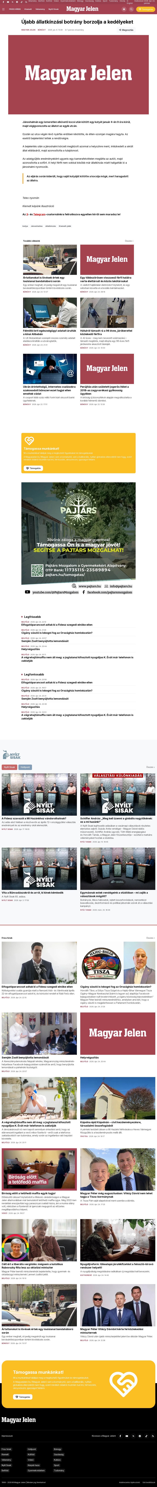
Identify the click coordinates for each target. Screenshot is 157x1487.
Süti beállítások (149, 1482)
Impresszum (7, 1436)
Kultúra (57, 1460)
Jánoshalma (36, 226)
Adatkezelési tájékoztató (129, 1482)
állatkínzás (50, 226)
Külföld (31, 1454)
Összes (129, 241)
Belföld (5, 1470)
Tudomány (59, 1470)
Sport (56, 1465)
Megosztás (126, 30)
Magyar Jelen (28, 30)
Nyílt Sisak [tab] (9, 767)
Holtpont (32, 1449)
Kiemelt (28, 9)
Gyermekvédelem (36, 1470)
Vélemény (40, 9)
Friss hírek (6, 1449)
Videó (31, 1460)
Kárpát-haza (33, 1465)
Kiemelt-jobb (65, 226)
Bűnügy (42, 30)
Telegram (39, 214)
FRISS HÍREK (15, 9)
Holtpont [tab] (25, 767)
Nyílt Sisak (54, 9)
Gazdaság (59, 1454)
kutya (25, 226)
